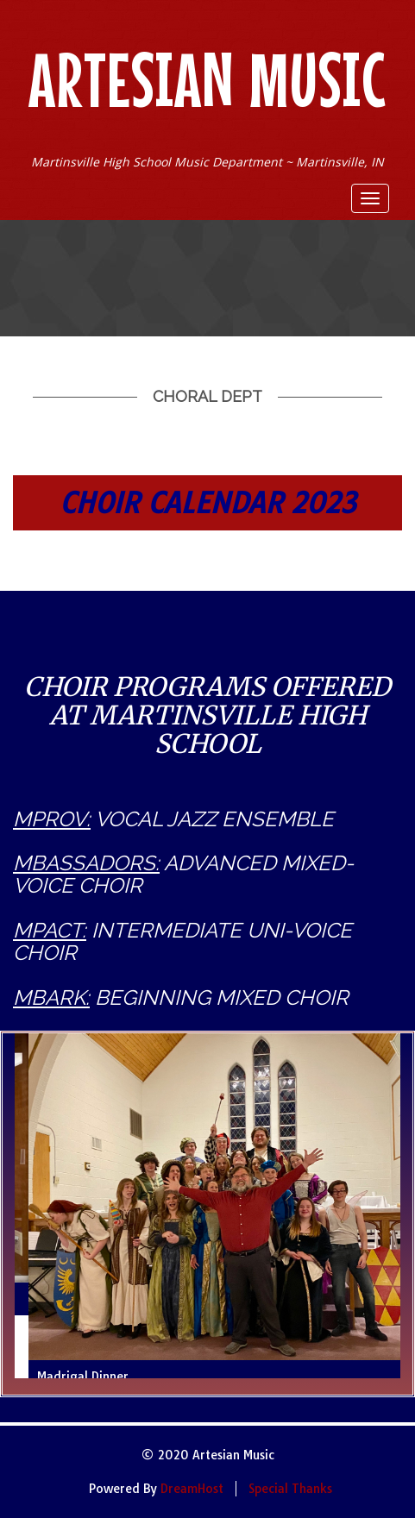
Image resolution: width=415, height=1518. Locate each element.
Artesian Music (207, 79)
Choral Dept (207, 396)
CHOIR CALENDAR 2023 (208, 503)
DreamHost (191, 1488)
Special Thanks (290, 1488)
